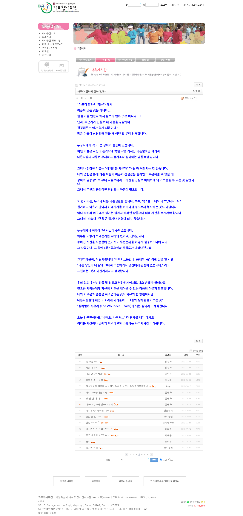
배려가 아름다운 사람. (97, 392)
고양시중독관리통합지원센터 (164, 481)
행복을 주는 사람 (94, 380)
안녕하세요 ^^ (93, 422)
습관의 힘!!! (92, 447)
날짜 (186, 355)
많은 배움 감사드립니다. (98, 435)
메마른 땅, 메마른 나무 (97, 410)
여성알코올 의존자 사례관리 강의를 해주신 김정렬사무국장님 (117, 386)
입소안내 (46, 36)
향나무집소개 (49, 33)
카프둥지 (96, 481)
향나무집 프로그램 (51, 40)
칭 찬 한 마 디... (94, 398)
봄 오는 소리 (92, 361)
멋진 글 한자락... (94, 416)
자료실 (45, 51)
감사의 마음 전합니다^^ (98, 428)
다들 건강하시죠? (95, 373)
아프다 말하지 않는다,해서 (99, 404)
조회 (198, 355)
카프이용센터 (125, 481)
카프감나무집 (66, 481)
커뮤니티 (46, 54)
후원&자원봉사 (49, 47)
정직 (88, 441)
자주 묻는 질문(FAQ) (52, 44)
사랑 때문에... (93, 367)
